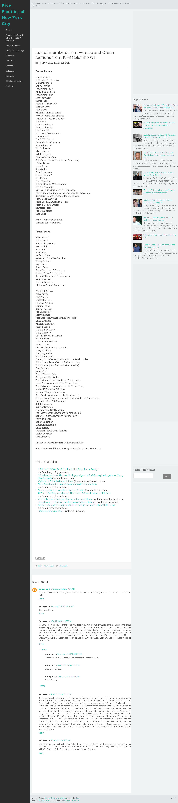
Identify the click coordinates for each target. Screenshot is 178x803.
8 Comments (63, 566)
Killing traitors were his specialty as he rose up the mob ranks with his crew (76, 505)
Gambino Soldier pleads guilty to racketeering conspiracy (158, 218)
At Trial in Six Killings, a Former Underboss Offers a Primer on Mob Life (74, 493)
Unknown (43, 589)
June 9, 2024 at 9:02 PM (61, 740)
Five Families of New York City (13, 14)
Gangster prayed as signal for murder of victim (61, 490)
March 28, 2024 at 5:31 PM (68, 665)
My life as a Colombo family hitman (55, 481)
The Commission (14, 81)
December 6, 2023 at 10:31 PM (69, 654)
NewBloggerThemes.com (70, 800)
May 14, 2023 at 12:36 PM (61, 621)
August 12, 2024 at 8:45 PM (68, 676)
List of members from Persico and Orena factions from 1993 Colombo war (75, 54)
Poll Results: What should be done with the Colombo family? (68, 469)
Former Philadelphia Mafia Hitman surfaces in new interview (159, 191)
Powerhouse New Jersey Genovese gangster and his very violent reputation (159, 125)
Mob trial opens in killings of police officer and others (65, 499)
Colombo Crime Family (46, 566)
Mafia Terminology (15, 50)
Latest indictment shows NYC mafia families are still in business (159, 136)
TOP (173, 799)
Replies (44, 649)
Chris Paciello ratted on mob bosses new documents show (67, 484)
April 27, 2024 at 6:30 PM (61, 694)
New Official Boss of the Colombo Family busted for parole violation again (158, 155)
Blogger (77, 798)
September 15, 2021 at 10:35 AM (62, 589)
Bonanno (10, 76)
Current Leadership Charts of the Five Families (15, 38)
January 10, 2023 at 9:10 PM (62, 606)
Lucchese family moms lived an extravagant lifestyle (157, 201)
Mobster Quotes (13, 45)
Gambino (10, 66)
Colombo (10, 71)
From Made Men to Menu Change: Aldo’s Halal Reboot (158, 173)
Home (9, 30)
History (9, 86)
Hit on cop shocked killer (50, 511)
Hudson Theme (44, 800)
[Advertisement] (82, 29)
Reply (41, 599)
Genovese (10, 60)
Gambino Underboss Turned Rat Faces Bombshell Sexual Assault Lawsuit (160, 106)
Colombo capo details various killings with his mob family (67, 502)
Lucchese (10, 55)
